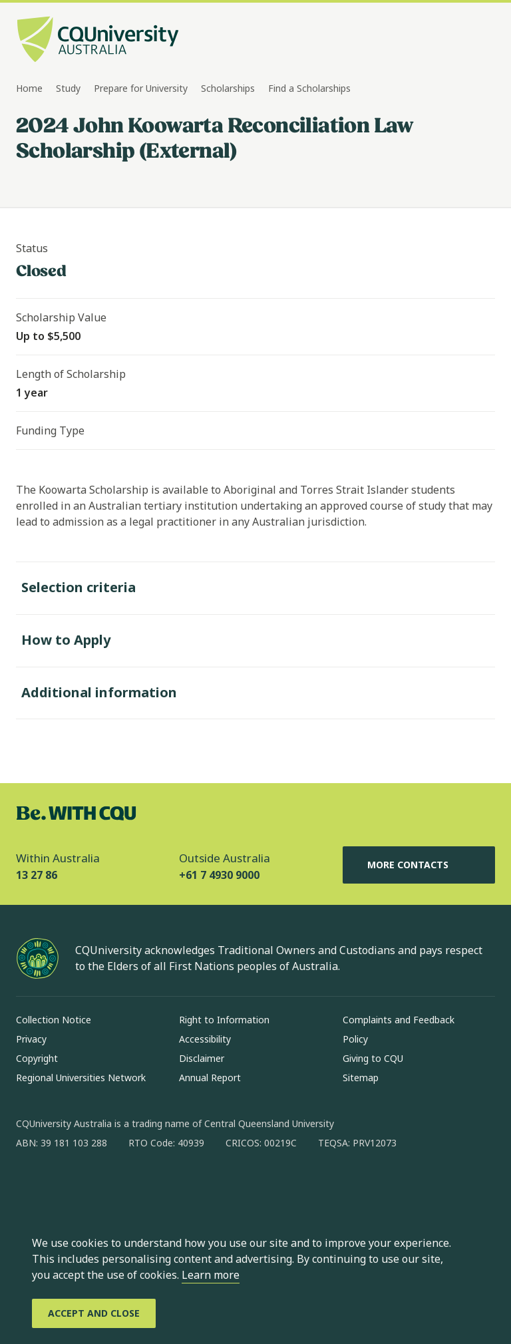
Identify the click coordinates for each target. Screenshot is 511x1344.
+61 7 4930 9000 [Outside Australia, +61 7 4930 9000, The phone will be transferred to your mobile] (219, 875)
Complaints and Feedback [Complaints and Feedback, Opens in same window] (398, 1019)
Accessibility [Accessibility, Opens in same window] (205, 1039)
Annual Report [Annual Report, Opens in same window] (210, 1077)
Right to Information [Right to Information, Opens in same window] (224, 1019)
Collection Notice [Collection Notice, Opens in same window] (53, 1019)
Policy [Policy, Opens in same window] (355, 1039)
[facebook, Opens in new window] (30, 1185)
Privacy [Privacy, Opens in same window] (31, 1039)
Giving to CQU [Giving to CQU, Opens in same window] (373, 1058)
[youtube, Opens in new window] (169, 1185)
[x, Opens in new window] (134, 1185)
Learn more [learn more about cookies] (211, 1274)
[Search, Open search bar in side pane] (459, 41)
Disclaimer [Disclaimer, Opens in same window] (201, 1058)
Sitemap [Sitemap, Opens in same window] (361, 1077)
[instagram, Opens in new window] (65, 1185)
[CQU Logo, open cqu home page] (98, 40)
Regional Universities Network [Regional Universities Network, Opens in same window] (81, 1077)
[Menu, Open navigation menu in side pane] (483, 41)
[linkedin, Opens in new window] (99, 1185)
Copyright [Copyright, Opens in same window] (37, 1058)
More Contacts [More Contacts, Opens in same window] (418, 865)
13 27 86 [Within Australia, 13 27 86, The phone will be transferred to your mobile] (36, 875)
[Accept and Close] (94, 1313)
